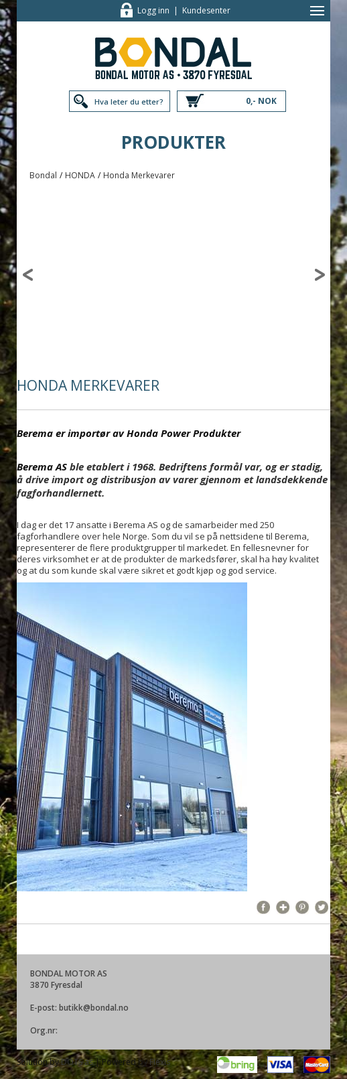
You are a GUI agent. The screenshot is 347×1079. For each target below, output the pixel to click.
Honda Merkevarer (139, 175)
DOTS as (77, 1062)
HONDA (80, 175)
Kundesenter (206, 10)
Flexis (159, 1062)
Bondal (43, 175)
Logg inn (153, 10)
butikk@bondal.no (94, 1007)
